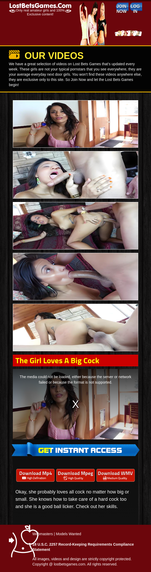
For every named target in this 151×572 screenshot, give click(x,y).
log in (135, 9)
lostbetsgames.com (69, 564)
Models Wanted (68, 534)
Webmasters (42, 534)
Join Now (122, 9)
